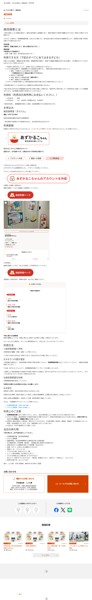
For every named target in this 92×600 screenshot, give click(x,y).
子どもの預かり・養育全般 (19, 3)
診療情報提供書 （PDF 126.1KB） (19, 405)
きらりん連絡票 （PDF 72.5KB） (18, 407)
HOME (8, 3)
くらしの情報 (9, 23)
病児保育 (31, 3)
